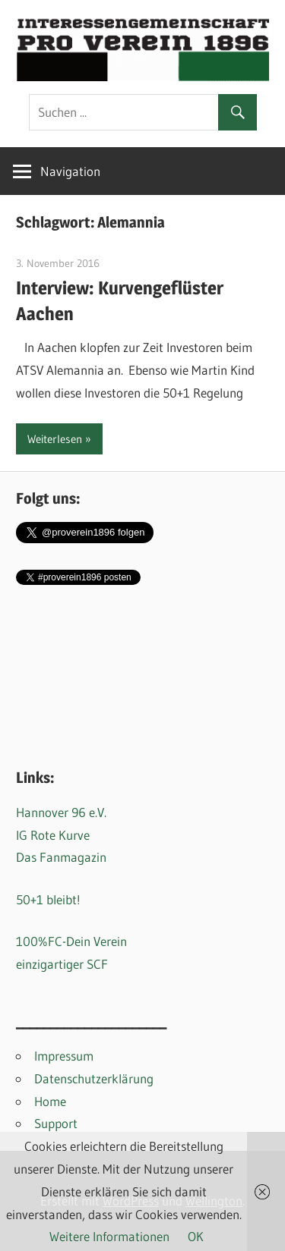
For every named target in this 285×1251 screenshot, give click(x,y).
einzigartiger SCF (62, 964)
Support (56, 1123)
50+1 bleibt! (48, 899)
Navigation (70, 171)
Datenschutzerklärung (94, 1078)
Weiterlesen (54, 439)
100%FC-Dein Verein (71, 941)
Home (50, 1101)
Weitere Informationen (109, 1236)
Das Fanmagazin (61, 857)
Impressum (63, 1056)
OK (196, 1236)
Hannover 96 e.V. (61, 812)
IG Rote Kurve (53, 835)
